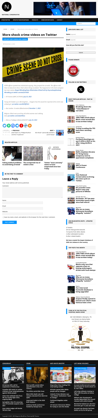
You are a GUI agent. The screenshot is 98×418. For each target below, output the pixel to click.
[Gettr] (21, 126)
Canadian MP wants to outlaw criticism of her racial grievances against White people (13, 391)
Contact (59, 20)
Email (4, 206)
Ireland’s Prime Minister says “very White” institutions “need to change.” (60, 395)
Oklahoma (81, 105)
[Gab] (9, 126)
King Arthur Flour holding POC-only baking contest (60, 386)
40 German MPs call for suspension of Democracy (10, 386)
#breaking (7, 92)
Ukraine (81, 150)
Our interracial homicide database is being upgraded (84, 290)
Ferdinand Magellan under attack (58, 401)
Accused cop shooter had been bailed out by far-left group (84, 409)
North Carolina (82, 186)
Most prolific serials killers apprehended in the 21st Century (35, 386)
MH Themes (35, 416)
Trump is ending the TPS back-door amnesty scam (85, 130)
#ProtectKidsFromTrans (21, 20)
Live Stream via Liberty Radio (81, 319)
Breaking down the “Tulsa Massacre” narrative (83, 109)
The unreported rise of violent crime (31, 164)
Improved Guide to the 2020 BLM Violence (35, 401)
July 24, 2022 (33, 120)
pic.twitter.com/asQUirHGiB (20, 92)
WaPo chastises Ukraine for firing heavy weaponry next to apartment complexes (85, 155)
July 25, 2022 (27, 97)
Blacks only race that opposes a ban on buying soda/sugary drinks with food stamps (85, 267)
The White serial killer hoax (35, 391)
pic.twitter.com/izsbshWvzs (16, 116)
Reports (82, 137)
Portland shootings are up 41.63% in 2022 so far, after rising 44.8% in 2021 (86, 142)
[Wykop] (25, 126)
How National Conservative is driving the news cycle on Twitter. (85, 178)
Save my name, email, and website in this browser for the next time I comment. (29, 217)
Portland (78, 137)
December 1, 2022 (34, 108)
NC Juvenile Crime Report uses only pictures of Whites (83, 189)
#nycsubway (51, 90)
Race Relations (82, 116)
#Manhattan (34, 90)
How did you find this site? (75, 45)
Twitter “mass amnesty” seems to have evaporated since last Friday (53, 166)
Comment (5, 186)
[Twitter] (4, 126)
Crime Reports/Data (47, 20)
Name (4, 200)
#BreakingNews (24, 90)
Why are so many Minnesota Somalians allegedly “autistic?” (84, 211)
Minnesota (78, 207)
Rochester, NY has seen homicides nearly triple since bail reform (85, 200)
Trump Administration (81, 262)
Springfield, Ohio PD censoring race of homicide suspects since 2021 (12, 403)
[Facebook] (13, 126)
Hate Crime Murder (85, 297)
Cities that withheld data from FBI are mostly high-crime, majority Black (12, 397)
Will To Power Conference (81, 166)
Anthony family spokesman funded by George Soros (35, 405)
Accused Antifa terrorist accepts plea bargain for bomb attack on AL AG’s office (85, 386)
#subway (58, 90)
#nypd (17, 90)
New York (83, 196)
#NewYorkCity (42, 90)
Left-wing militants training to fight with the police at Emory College (84, 393)
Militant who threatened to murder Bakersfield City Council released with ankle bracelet (84, 399)
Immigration (79, 126)
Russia (77, 150)
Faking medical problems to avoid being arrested (12, 164)
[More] (30, 126)
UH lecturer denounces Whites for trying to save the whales (60, 405)
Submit (81, 52)
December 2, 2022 (10, 44)
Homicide (78, 196)
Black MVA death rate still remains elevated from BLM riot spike (36, 395)
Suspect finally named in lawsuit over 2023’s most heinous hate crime (86, 300)
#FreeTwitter (5, 20)
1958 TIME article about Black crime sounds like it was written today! (85, 119)
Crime (77, 105)
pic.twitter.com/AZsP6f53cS (20, 104)
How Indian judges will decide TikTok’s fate (12, 409)
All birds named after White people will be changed (59, 390)
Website (5, 211)
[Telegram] (17, 126)
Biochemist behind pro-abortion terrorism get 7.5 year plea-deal (84, 404)
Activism (78, 163)
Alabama (78, 297)
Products (35, 20)
